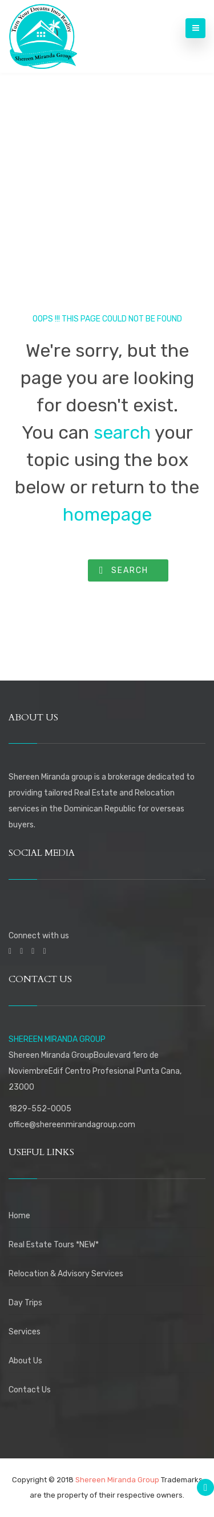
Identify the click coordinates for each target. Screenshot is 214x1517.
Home (19, 1216)
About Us (25, 1361)
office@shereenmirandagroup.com (72, 1124)
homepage (107, 514)
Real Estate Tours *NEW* (54, 1245)
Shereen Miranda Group (117, 1479)
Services (25, 1332)
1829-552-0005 (40, 1109)
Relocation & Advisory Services (66, 1274)
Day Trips (25, 1303)
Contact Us (30, 1390)
